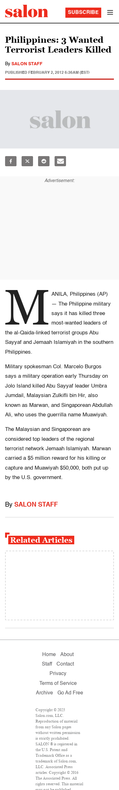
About (67, 654)
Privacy (58, 673)
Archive (44, 693)
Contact (65, 664)
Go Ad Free (70, 693)
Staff (47, 664)
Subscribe (83, 12)
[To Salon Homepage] (26, 11)
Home (49, 654)
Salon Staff (27, 64)
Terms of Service (58, 683)
